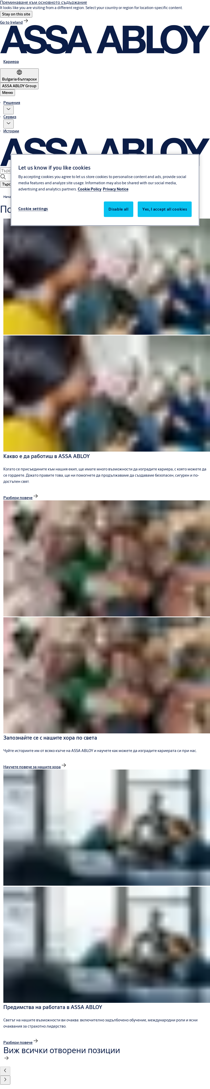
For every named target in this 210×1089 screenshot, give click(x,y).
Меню (7, 92)
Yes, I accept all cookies (164, 209)
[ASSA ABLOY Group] (19, 86)
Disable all (118, 209)
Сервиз (9, 116)
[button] (16, 14)
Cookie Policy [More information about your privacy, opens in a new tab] (90, 189)
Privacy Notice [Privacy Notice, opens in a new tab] (115, 189)
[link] (14, 22)
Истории (11, 131)
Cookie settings (33, 208)
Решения (11, 102)
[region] (105, 190)
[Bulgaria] (19, 75)
